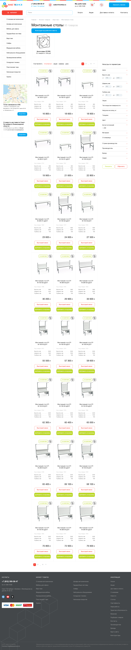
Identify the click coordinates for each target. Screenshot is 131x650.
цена (66, 64)
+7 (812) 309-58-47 (10, 581)
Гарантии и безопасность (119, 610)
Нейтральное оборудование (16, 53)
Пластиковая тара (13, 67)
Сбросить (121, 166)
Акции (91, 12)
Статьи (113, 599)
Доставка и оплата (107, 12)
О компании (114, 592)
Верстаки (10, 38)
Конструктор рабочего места (46, 30)
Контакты (124, 12)
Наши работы (115, 606)
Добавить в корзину (42, 124)
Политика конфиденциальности (11, 646)
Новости (113, 596)
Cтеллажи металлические (15, 19)
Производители (116, 624)
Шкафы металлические (14, 24)
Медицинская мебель (13, 48)
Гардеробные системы (14, 33)
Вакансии (114, 614)
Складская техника (13, 62)
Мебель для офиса (13, 29)
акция (55, 64)
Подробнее (22, 113)
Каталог (13, 12)
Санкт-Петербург (39, 6)
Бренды (113, 628)
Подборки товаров (117, 617)
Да (105, 128)
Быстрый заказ (42, 119)
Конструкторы (115, 635)
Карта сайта (115, 632)
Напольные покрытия (13, 72)
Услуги (80, 12)
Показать (108, 166)
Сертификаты (115, 603)
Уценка (9, 77)
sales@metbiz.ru (59, 5)
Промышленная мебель (14, 57)
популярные (48, 64)
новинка (61, 64)
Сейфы (9, 43)
